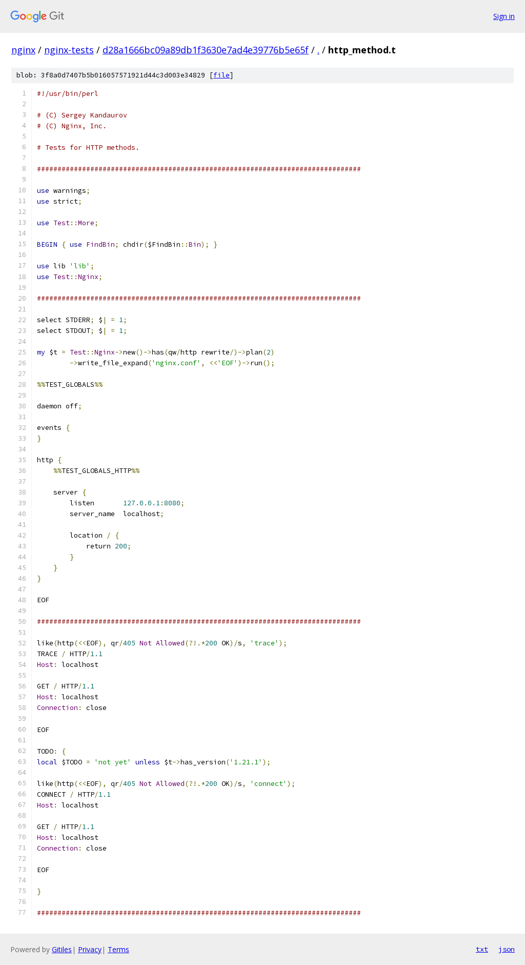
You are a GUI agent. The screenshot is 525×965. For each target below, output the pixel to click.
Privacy (90, 949)
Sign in (504, 16)
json (506, 949)
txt (482, 949)
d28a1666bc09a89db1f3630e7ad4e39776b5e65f (206, 50)
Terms (118, 949)
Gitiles (62, 949)
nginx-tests (69, 50)
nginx (23, 50)
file (221, 75)
